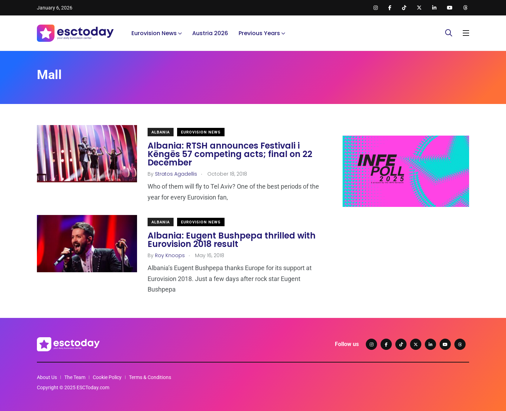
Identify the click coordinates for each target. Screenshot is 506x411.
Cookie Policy (107, 377)
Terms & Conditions (150, 377)
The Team (74, 377)
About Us (47, 377)
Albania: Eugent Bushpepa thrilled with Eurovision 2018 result (232, 240)
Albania (160, 132)
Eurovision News (154, 33)
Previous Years (259, 33)
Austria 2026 (210, 33)
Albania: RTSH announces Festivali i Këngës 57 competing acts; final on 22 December (230, 154)
